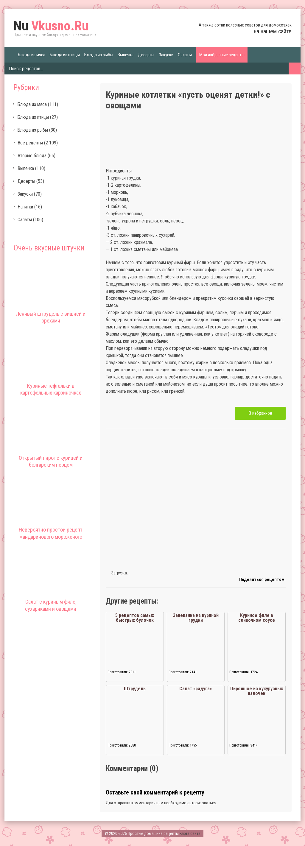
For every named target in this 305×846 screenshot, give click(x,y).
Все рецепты (30, 143)
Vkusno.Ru (50, 25)
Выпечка (125, 54)
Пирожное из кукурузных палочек (256, 691)
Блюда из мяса (31, 54)
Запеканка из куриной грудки (196, 618)
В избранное (260, 413)
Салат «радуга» (195, 688)
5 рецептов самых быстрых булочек (134, 618)
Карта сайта (190, 833)
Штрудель (135, 688)
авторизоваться (201, 802)
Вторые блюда (32, 155)
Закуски (166, 54)
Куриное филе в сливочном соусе (256, 618)
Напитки (25, 207)
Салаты (185, 54)
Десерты (146, 54)
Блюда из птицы (65, 54)
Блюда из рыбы (98, 54)
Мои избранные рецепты (222, 54)
